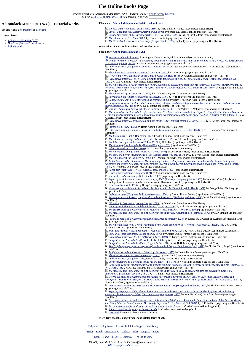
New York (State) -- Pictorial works (26, 43)
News (106, 337)
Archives (127, 337)
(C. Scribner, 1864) (127, 148)
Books (97, 337)
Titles (135, 331)
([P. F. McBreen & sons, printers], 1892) (141, 169)
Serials (156, 331)
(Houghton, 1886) (127, 258)
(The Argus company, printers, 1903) (155, 179)
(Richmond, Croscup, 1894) (156, 121)
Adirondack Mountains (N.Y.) (23, 40)
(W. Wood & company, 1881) (134, 255)
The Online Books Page (123, 6)
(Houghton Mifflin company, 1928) (146, 230)
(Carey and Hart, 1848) (144, 75)
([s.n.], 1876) (143, 261)
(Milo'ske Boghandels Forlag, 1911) (142, 109)
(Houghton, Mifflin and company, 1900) (138, 194)
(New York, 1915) (123, 185)
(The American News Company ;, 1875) (171, 278)
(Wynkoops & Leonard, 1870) (141, 252)
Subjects (145, 331)
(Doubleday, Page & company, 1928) (146, 218)
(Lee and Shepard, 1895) (134, 203)
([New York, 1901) (153, 209)
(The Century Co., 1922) (130, 158)
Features (116, 337)
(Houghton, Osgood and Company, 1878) (138, 66)
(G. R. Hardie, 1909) (157, 188)
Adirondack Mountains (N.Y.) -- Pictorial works (138, 23)
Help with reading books (100, 326)
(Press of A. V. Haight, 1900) (143, 35)
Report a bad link (124, 326)
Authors (126, 331)
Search (99, 331)
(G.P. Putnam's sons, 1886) (173, 86)
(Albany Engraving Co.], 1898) (136, 31)
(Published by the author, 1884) (174, 113)
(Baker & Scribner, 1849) (141, 139)
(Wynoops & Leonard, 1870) (172, 164)
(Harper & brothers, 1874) (130, 173)
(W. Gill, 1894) (173, 301)
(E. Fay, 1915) (133, 142)
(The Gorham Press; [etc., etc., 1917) (147, 154)
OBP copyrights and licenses (122, 345)
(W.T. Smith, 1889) (132, 28)
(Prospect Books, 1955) (141, 41)
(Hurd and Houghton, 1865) (139, 145)
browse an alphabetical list (108, 17)
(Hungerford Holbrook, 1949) (157, 285)
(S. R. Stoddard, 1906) (135, 176)
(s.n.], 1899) (156, 246)
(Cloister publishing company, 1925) (139, 100)
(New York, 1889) (127, 38)
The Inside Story (143, 337)
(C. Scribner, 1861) (138, 151)
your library (26, 29)
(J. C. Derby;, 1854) (154, 130)
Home (90, 331)
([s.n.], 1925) (123, 126)
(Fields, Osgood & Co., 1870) (139, 243)
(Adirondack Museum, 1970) (138, 96)
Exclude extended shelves (161, 14)
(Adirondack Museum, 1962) (167, 224)
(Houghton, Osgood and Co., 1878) (135, 233)
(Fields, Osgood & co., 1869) (155, 197)
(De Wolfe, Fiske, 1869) (136, 240)
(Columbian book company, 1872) (159, 212)
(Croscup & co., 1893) (138, 237)
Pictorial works (15, 46)
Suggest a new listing (147, 326)
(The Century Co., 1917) (130, 93)
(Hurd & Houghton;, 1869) (131, 136)
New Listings (112, 331)
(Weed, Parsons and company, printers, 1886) (169, 293)
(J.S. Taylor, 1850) (142, 206)
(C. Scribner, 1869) (138, 72)
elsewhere (41, 29)
